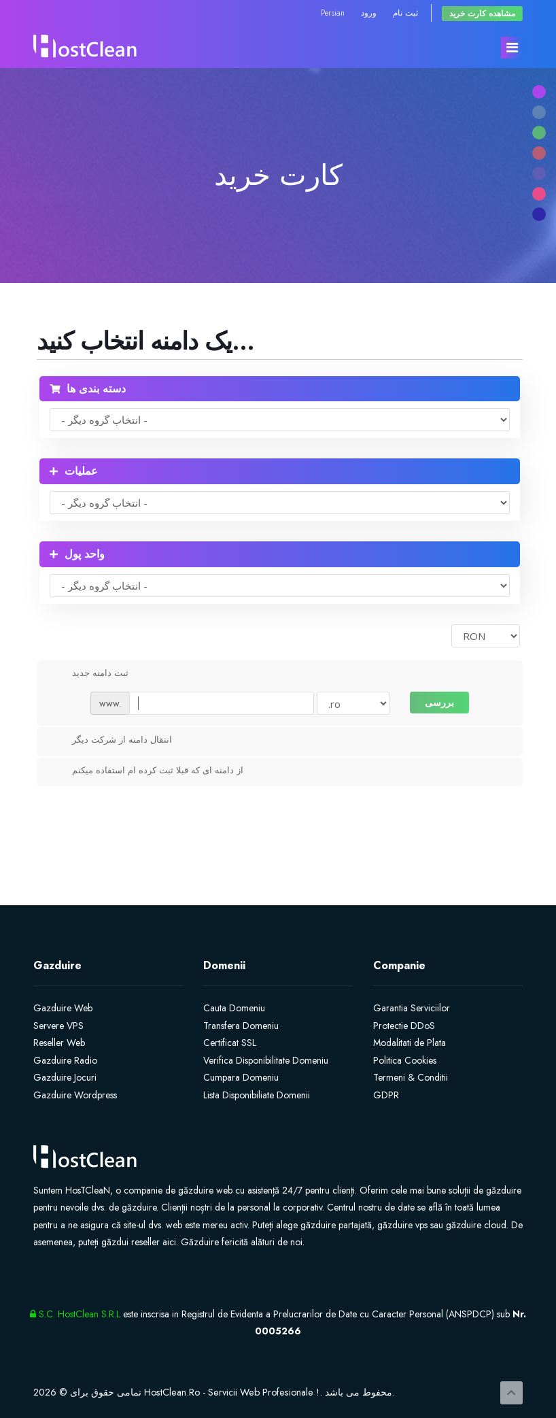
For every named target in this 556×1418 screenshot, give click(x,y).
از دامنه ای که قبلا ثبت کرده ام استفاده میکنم (146, 771)
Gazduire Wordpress (75, 1095)
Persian (333, 12)
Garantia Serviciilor (411, 1008)
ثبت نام (405, 12)
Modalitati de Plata (409, 1042)
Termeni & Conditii (410, 1077)
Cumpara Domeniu (241, 1077)
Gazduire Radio (65, 1060)
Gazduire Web (62, 1008)
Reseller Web (59, 1042)
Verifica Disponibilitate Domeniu (265, 1060)
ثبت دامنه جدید (89, 673)
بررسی (439, 702)
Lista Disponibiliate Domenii (256, 1095)
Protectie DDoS (404, 1025)
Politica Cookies (404, 1060)
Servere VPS (58, 1025)
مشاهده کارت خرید (482, 13)
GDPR (386, 1095)
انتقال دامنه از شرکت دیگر (111, 740)
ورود (369, 12)
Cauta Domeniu (234, 1008)
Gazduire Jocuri (65, 1077)
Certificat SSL (229, 1042)
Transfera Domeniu (241, 1025)
